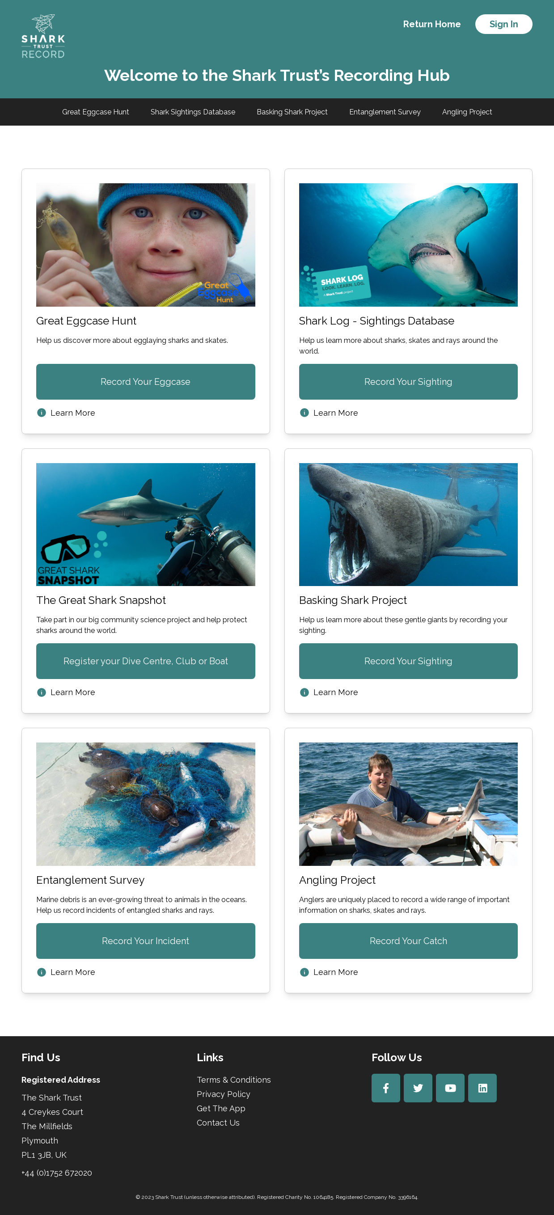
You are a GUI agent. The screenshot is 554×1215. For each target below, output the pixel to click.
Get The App (221, 1108)
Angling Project (467, 112)
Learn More (65, 412)
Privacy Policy (223, 1094)
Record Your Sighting (408, 381)
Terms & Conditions (234, 1079)
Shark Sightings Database (193, 112)
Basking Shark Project (292, 112)
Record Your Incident (145, 941)
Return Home (432, 24)
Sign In (504, 24)
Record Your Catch (408, 941)
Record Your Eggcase (145, 381)
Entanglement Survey (385, 112)
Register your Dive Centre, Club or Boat (145, 661)
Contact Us (218, 1122)
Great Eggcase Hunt (95, 112)
